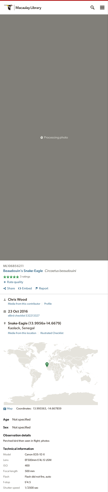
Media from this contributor (24, 303)
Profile (48, 303)
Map (8, 408)
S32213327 (24, 315)
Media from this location (22, 333)
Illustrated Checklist (51, 333)
